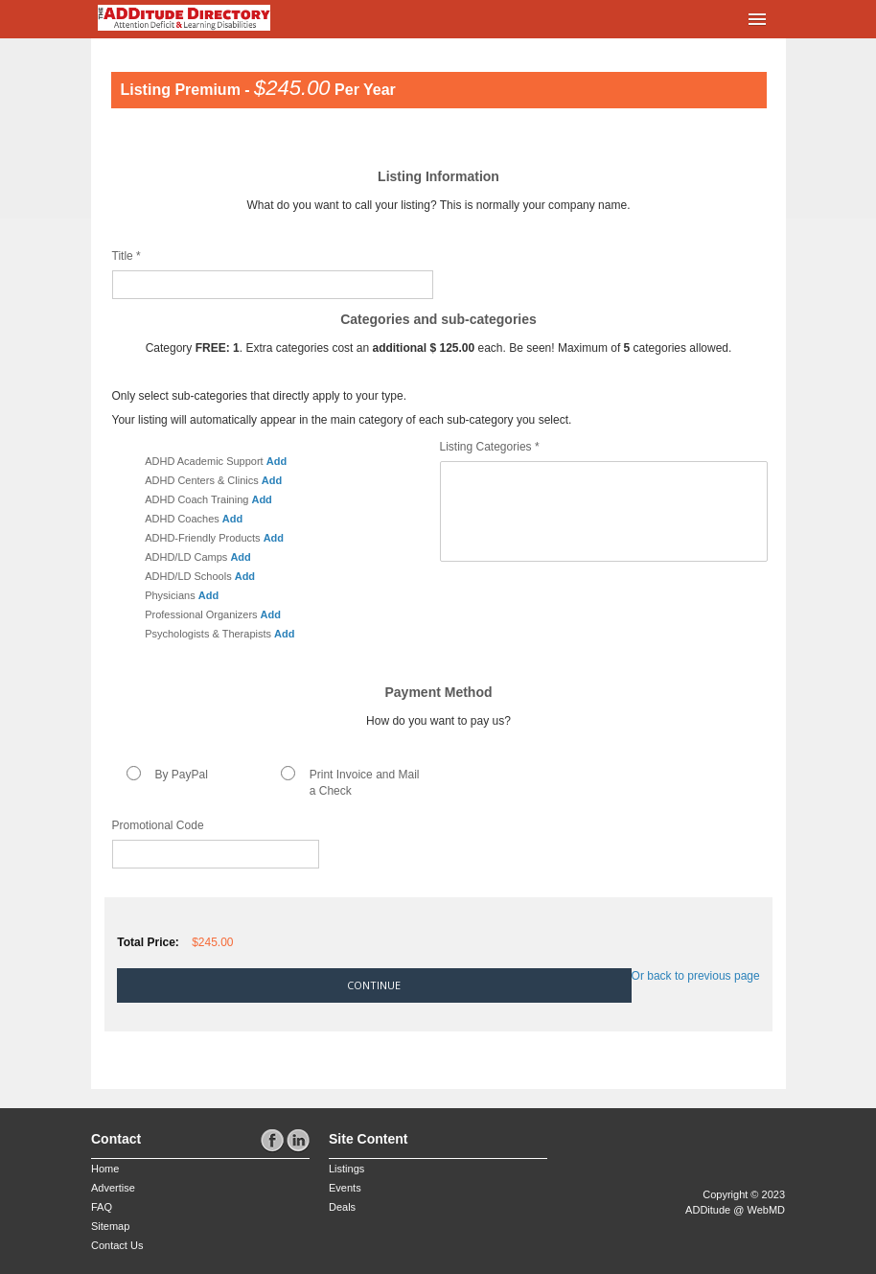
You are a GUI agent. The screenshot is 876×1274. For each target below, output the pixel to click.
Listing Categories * (490, 446)
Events (345, 1187)
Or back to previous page (696, 976)
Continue (374, 985)
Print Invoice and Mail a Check (365, 783)
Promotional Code (158, 825)
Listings (346, 1168)
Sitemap (110, 1226)
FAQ (101, 1207)
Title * (126, 256)
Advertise (113, 1187)
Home (105, 1168)
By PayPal (181, 774)
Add (276, 461)
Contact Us (117, 1245)
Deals (342, 1207)
